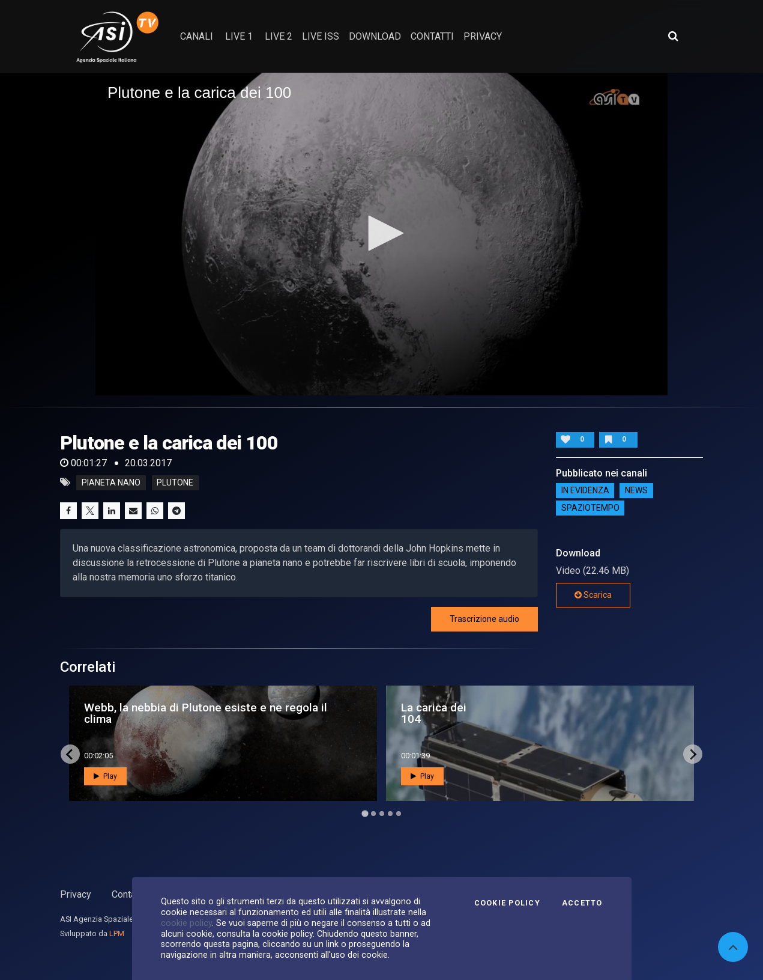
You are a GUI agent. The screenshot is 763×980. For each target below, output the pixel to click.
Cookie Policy (507, 903)
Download (375, 36)
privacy (482, 36)
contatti (432, 36)
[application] (381, 234)
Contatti (128, 894)
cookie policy (186, 923)
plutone (175, 482)
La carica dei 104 (433, 713)
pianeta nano (111, 482)
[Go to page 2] (373, 813)
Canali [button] (196, 36)
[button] (381, 233)
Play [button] (105, 776)
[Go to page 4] (390, 813)
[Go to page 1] (364, 814)
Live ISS (320, 36)
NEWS (636, 491)
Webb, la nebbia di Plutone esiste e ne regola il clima (205, 713)
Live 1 (239, 36)
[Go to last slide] (70, 754)
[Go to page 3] (381, 813)
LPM (116, 933)
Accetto (582, 903)
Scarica (593, 595)
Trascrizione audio (484, 619)
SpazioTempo (590, 508)
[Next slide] (692, 754)
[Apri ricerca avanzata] (673, 36)
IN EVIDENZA (585, 491)
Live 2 (278, 36)
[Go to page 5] (398, 813)
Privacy (75, 894)
